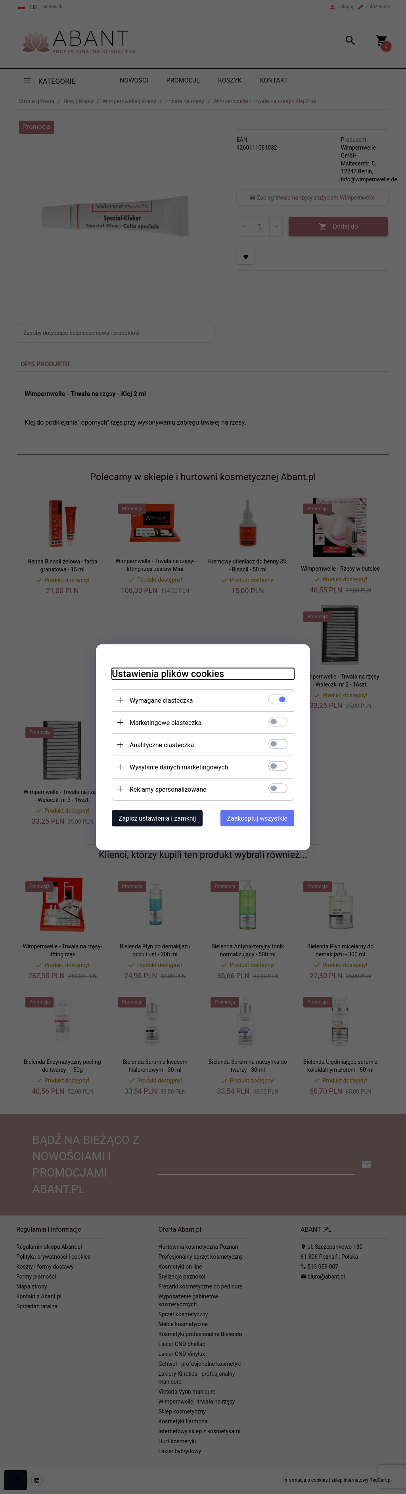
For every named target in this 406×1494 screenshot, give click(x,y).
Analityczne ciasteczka (162, 744)
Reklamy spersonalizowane (168, 789)
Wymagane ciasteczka (161, 700)
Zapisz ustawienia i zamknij (157, 818)
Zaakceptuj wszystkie (257, 818)
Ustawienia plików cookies (168, 673)
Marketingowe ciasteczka (165, 722)
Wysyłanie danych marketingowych (179, 767)
